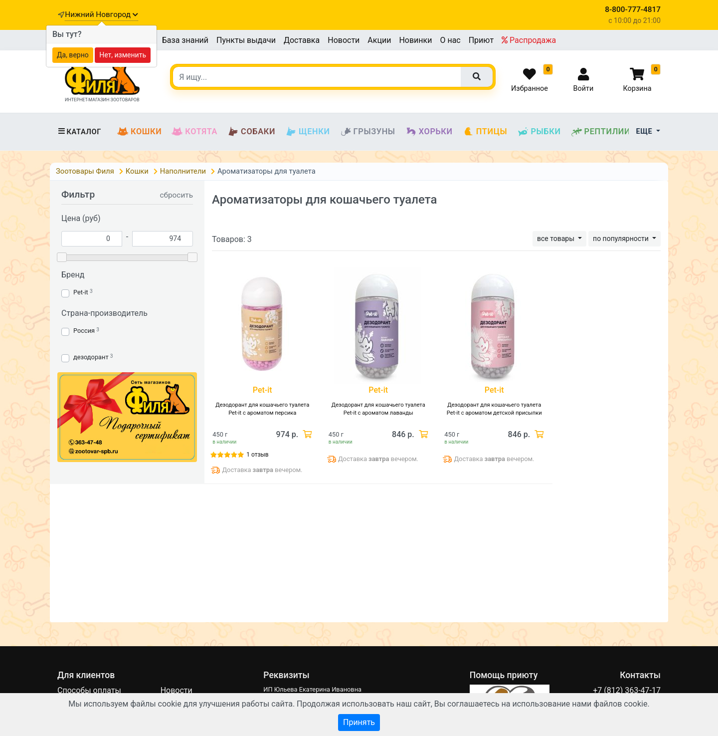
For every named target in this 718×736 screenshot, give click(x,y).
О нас (450, 40)
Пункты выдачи (246, 40)
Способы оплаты (89, 690)
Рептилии (601, 132)
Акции (379, 40)
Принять (359, 722)
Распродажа (529, 40)
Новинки (415, 40)
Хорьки (429, 132)
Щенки (307, 132)
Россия (84, 330)
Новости (343, 40)
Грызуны (367, 132)
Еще (645, 131)
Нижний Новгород (101, 14)
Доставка (302, 40)
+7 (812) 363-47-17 (627, 690)
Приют (481, 40)
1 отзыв (257, 454)
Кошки (139, 132)
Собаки (251, 132)
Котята (194, 132)
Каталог (79, 131)
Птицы (485, 132)
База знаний (185, 40)
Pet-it (80, 292)
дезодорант (91, 357)
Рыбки (538, 132)
